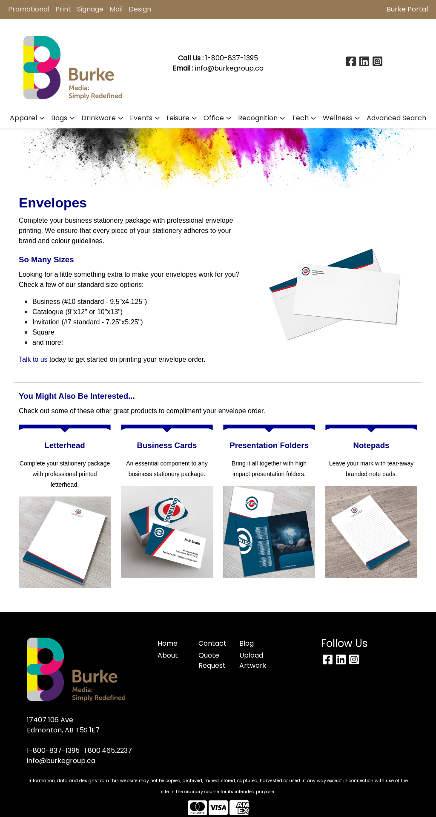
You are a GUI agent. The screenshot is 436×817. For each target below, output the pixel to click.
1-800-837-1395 (53, 750)
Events (141, 118)
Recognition (258, 118)
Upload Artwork (253, 660)
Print (63, 9)
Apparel (23, 118)
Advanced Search (396, 118)
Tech (300, 118)
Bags (59, 118)
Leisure (177, 118)
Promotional (28, 9)
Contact (212, 643)
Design (140, 9)
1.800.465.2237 (108, 750)
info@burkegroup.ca (229, 68)
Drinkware (98, 118)
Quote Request (212, 660)
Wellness (338, 118)
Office (214, 118)
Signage (90, 9)
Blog (246, 643)
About (168, 655)
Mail (116, 9)
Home (168, 643)
